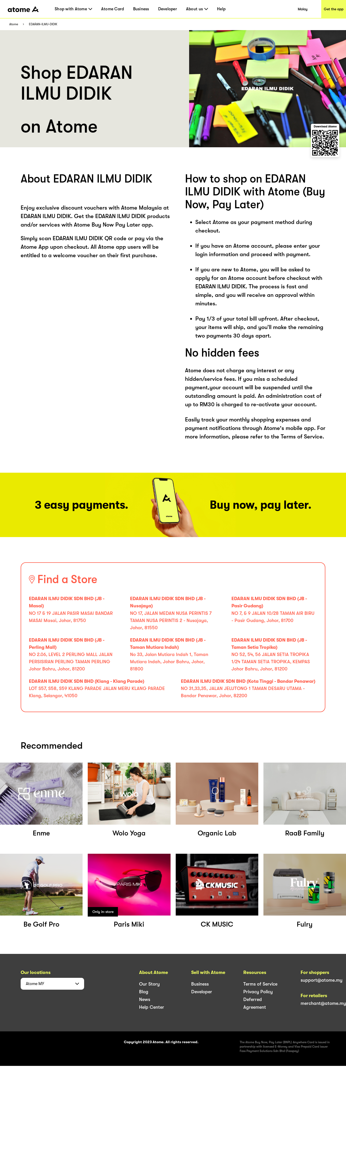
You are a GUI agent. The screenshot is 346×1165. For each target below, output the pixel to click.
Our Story (149, 984)
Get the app (333, 9)
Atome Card (112, 9)
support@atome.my (321, 980)
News (144, 999)
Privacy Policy (258, 991)
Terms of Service (260, 984)
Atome (13, 24)
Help (221, 9)
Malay (303, 9)
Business (141, 9)
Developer (167, 9)
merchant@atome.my (323, 1003)
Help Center (151, 1007)
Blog (143, 991)
